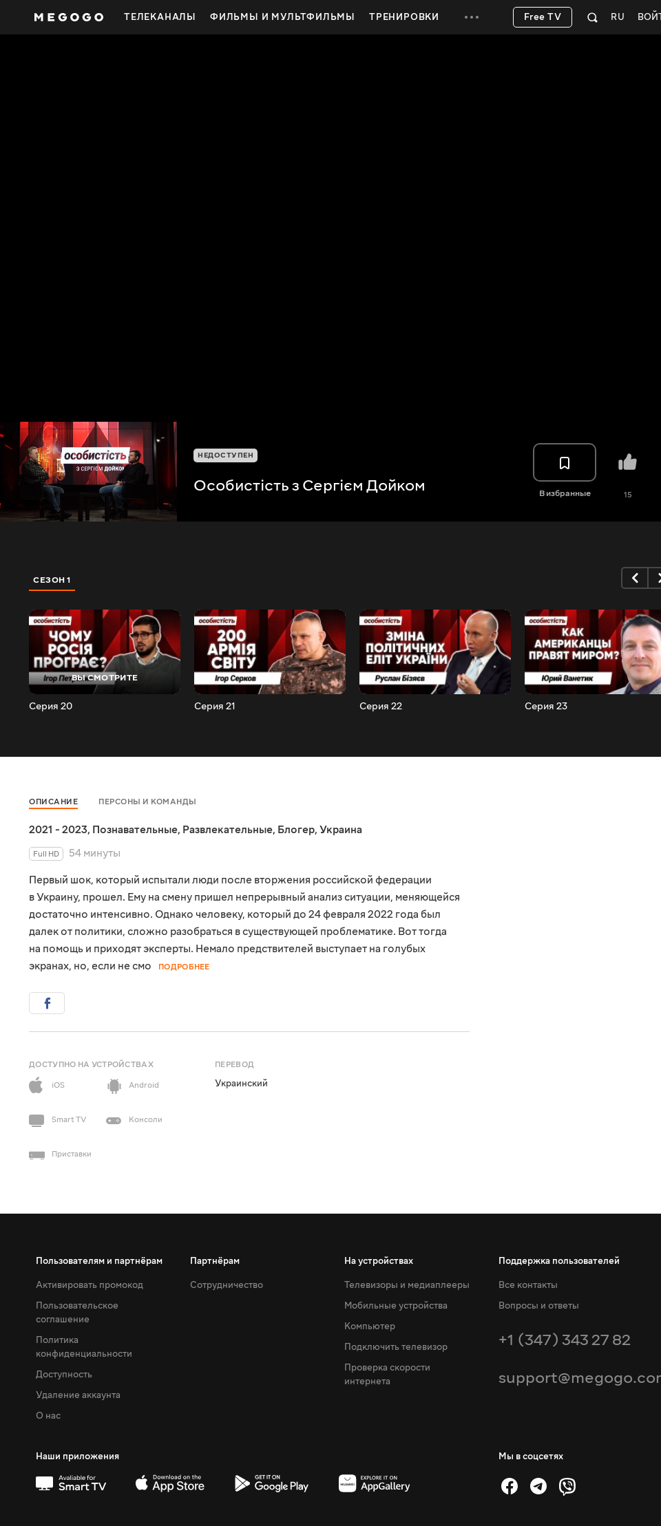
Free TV (543, 17)
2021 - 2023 (58, 830)
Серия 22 (380, 706)
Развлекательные (227, 830)
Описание (53, 802)
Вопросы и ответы (539, 1306)
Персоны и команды (147, 802)
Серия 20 (50, 706)
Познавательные (135, 830)
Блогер (296, 830)
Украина (340, 830)
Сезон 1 (52, 579)
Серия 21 (214, 706)
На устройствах (378, 1261)
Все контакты (528, 1285)
